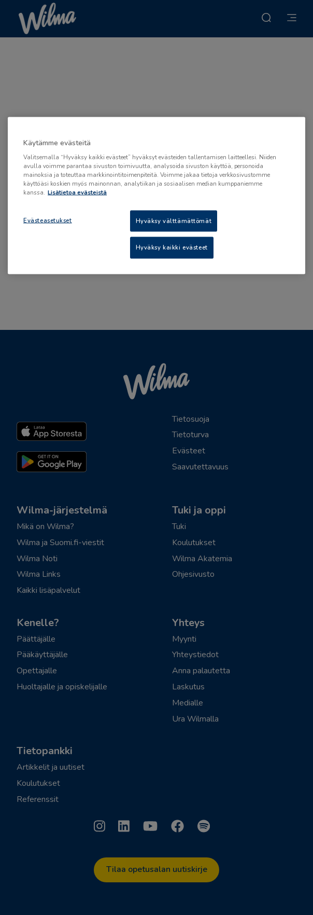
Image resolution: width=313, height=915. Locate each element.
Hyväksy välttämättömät (174, 220)
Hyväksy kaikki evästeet (172, 247)
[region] (156, 195)
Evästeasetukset (47, 220)
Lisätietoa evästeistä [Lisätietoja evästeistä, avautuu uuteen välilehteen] (77, 192)
